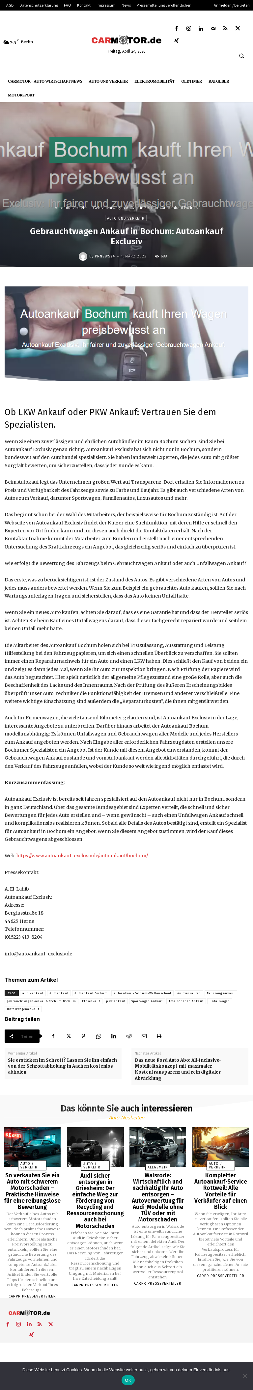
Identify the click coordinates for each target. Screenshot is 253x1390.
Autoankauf (59, 993)
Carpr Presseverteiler (32, 1291)
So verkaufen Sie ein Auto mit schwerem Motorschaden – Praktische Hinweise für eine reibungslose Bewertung (32, 1188)
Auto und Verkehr (71, 207)
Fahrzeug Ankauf (221, 993)
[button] (241, 56)
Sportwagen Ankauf (147, 1001)
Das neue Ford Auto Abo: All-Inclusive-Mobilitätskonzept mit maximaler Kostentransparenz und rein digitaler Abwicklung (178, 1069)
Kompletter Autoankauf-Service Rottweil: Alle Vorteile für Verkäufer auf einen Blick (220, 1186)
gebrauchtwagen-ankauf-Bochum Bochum (41, 1001)
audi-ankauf (32, 993)
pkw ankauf (116, 1001)
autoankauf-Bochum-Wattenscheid (142, 993)
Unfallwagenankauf (23, 1009)
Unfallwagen (220, 1001)
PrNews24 (105, 256)
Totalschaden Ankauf (186, 1001)
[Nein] (244, 1376)
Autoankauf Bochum (91, 993)
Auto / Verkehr (27, 1166)
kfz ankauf (91, 1001)
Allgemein (158, 1167)
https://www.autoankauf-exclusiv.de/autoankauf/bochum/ (82, 856)
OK (128, 1380)
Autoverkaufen (189, 993)
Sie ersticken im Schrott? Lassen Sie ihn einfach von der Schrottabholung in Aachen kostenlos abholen (62, 1066)
